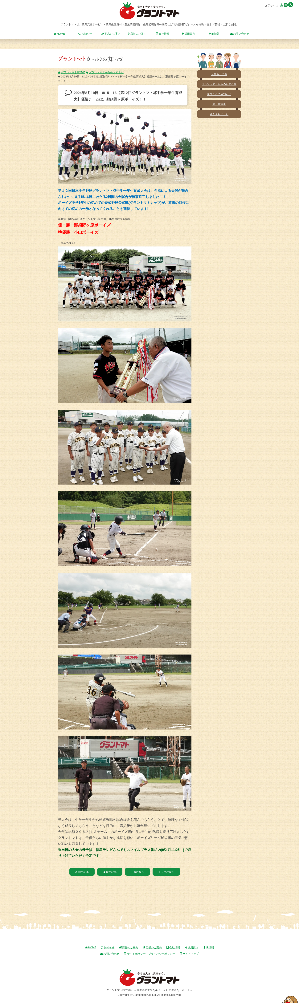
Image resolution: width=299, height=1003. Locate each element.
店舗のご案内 (136, 33)
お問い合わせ (239, 33)
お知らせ (85, 33)
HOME (59, 33)
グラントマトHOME (71, 72)
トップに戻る (166, 872)
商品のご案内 (111, 33)
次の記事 (110, 872)
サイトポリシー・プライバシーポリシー (149, 953)
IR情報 (213, 33)
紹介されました (219, 114)
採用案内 (188, 33)
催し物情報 (219, 104)
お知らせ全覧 (219, 74)
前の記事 (82, 872)
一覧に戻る (137, 872)
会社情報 (162, 33)
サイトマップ (189, 953)
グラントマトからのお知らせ (105, 72)
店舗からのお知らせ (219, 94)
